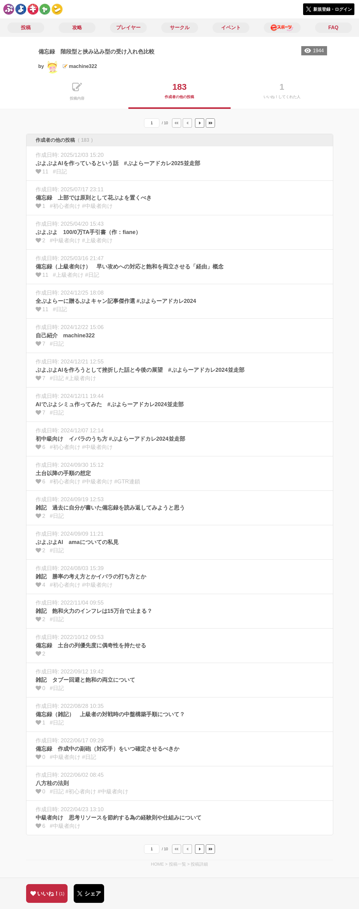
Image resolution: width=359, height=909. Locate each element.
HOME (157, 864)
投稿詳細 (199, 864)
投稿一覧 (177, 864)
